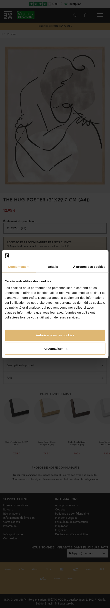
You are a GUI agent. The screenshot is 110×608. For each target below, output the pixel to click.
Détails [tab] (53, 266)
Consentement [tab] (18, 266)
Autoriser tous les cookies (55, 335)
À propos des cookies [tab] (89, 266)
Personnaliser (55, 348)
